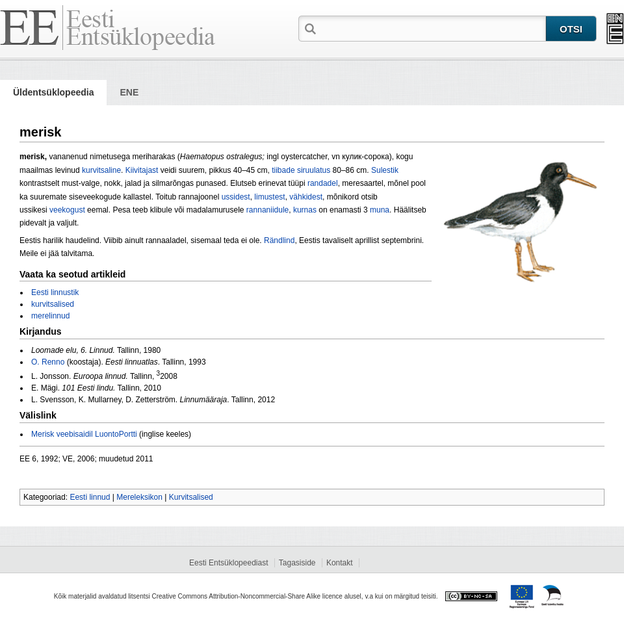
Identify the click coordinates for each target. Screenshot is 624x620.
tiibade (283, 170)
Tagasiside (297, 562)
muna (379, 209)
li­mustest (269, 196)
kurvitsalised (52, 304)
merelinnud (50, 315)
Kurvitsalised (191, 497)
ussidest (236, 196)
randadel (322, 183)
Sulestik (384, 170)
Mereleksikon (139, 497)
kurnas (305, 209)
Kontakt (339, 562)
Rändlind (279, 240)
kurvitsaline (101, 170)
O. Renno (47, 362)
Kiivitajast (142, 170)
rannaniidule (267, 209)
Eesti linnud (90, 497)
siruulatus (313, 170)
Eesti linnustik (55, 292)
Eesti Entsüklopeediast (228, 562)
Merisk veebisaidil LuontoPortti (84, 434)
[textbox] (432, 28)
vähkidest (305, 196)
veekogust (67, 209)
